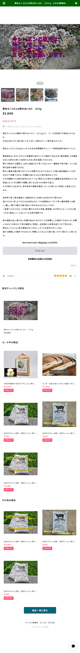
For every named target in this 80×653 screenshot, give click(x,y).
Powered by (40, 627)
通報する (74, 266)
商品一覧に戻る (40, 610)
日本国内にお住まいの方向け (40, 259)
